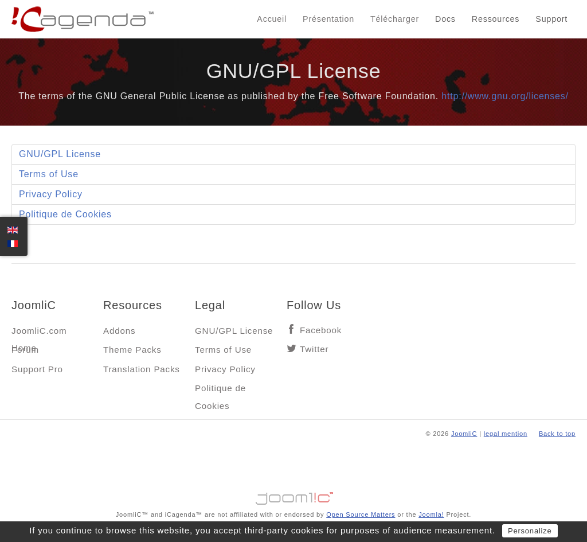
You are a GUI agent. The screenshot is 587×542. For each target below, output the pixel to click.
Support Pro (37, 369)
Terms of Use (49, 174)
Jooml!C (293, 495)
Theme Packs (132, 349)
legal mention (505, 433)
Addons (119, 331)
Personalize (530, 531)
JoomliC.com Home (39, 333)
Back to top (557, 433)
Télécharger (394, 19)
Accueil (272, 19)
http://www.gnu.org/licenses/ (505, 96)
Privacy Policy (51, 194)
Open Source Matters (360, 514)
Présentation (328, 19)
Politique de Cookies (65, 214)
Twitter (314, 349)
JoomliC (464, 433)
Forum (25, 349)
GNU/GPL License (60, 154)
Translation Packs (141, 369)
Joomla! (431, 514)
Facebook (321, 330)
